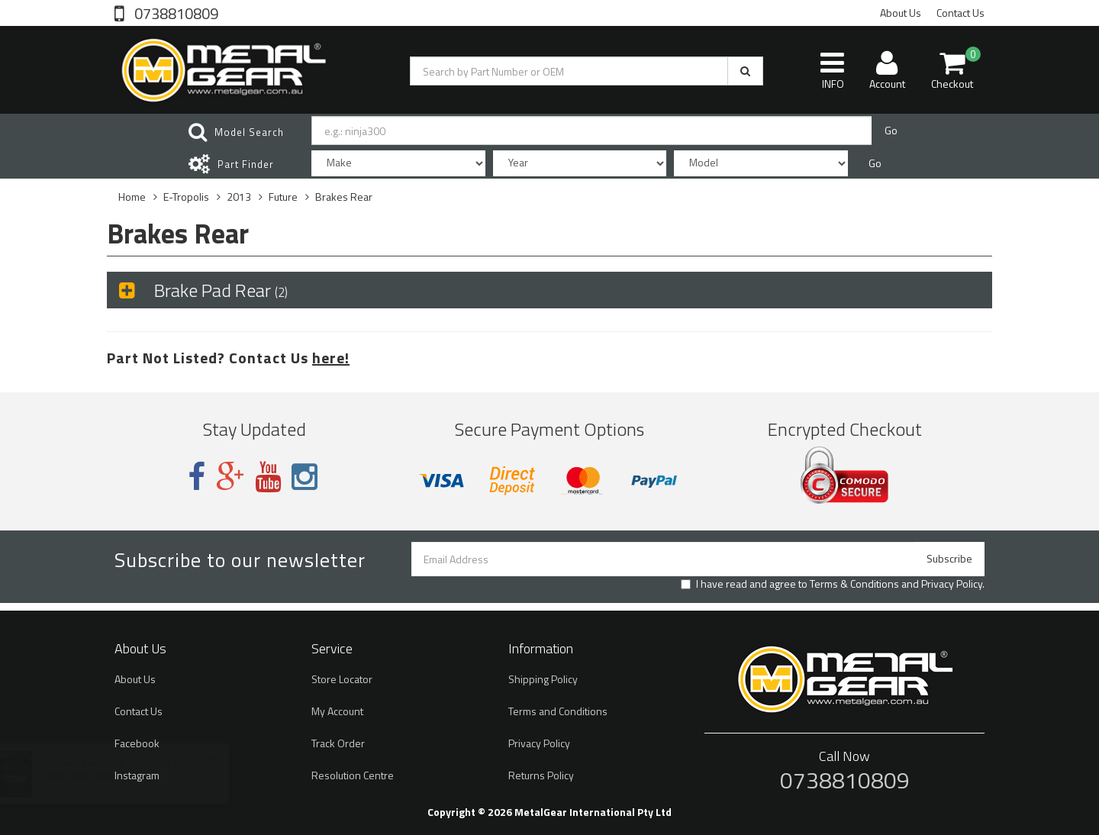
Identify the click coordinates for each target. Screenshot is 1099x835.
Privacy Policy (951, 583)
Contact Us (960, 13)
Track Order (338, 743)
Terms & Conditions (854, 583)
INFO (832, 70)
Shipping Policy (543, 679)
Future (283, 197)
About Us (900, 13)
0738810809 (174, 12)
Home (132, 197)
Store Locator (341, 679)
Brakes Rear (343, 197)
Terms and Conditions (558, 711)
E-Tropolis (186, 197)
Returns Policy (541, 775)
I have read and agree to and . (833, 584)
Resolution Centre (352, 775)
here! (331, 357)
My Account (337, 711)
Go (891, 130)
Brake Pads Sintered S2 (108, 775)
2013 (239, 197)
